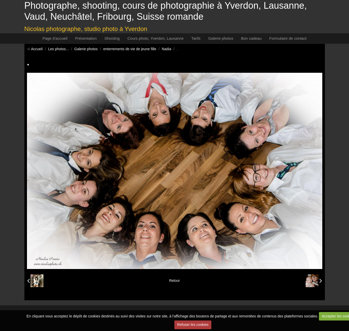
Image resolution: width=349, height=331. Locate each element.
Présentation (86, 38)
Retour (174, 280)
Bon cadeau (251, 38)
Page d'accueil (54, 38)
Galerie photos (220, 38)
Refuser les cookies (193, 325)
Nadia (166, 49)
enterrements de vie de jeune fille (129, 49)
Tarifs (196, 38)
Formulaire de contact (288, 38)
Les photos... (58, 49)
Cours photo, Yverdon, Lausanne (155, 38)
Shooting (112, 38)
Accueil (37, 49)
